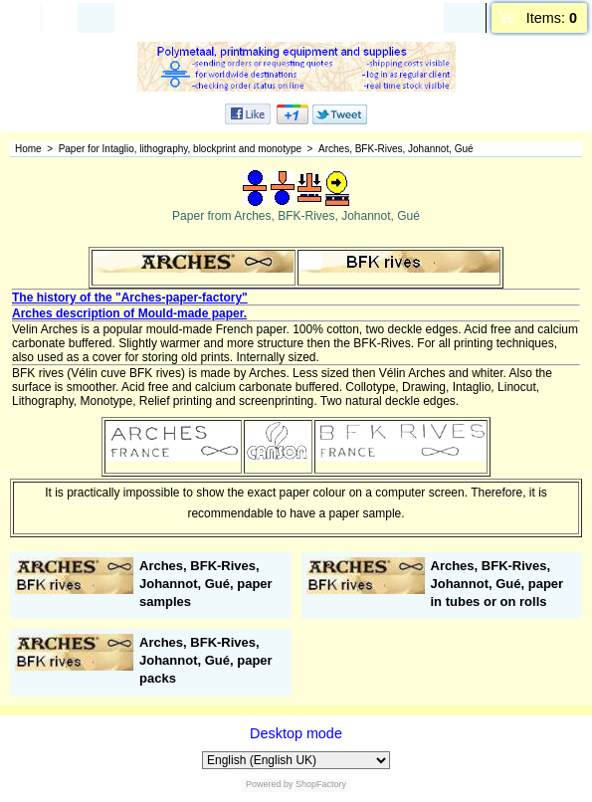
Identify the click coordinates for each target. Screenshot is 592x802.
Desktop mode (296, 733)
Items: (551, 18)
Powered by (270, 784)
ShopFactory (320, 784)
